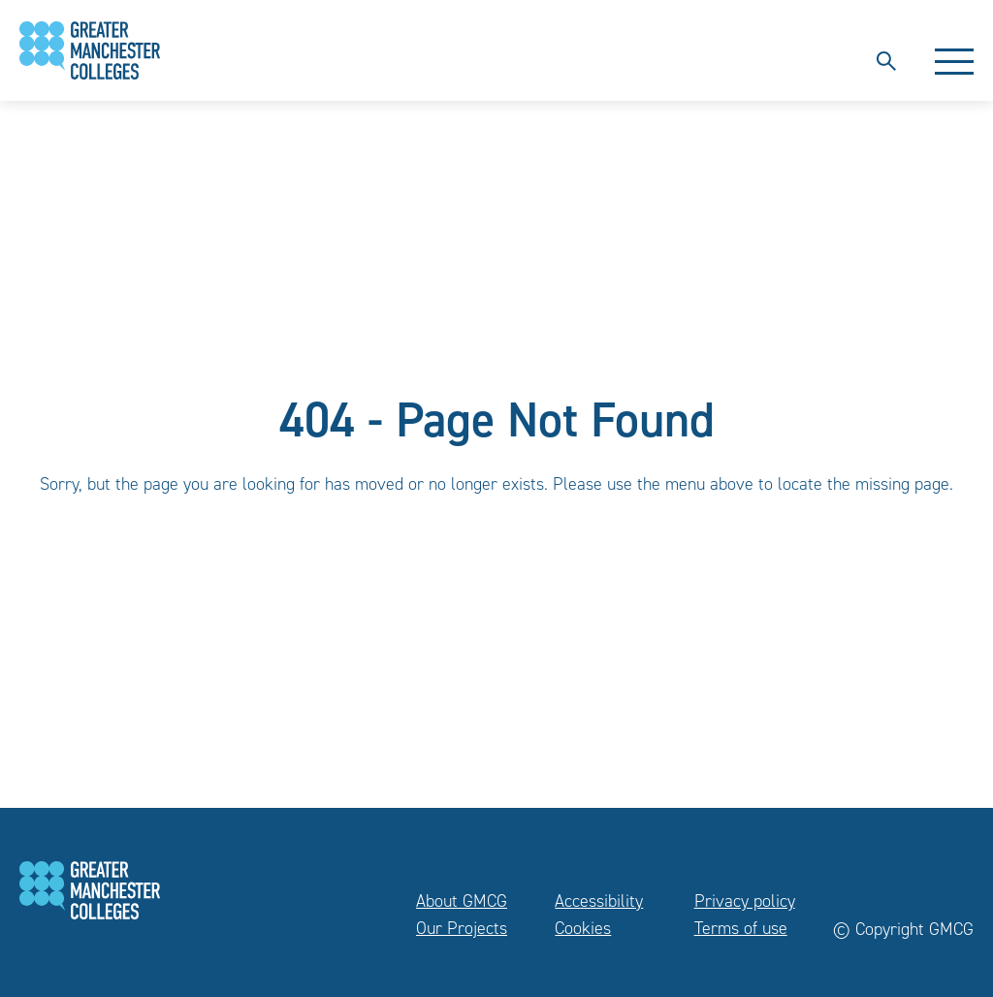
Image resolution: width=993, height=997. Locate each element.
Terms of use (740, 928)
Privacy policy (744, 901)
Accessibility (599, 901)
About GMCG (461, 901)
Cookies (583, 928)
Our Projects (461, 928)
